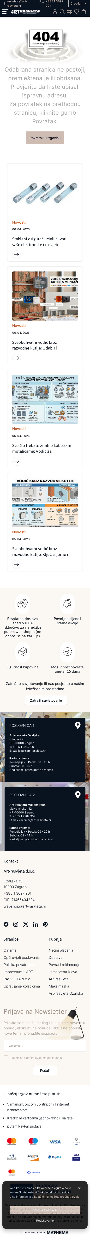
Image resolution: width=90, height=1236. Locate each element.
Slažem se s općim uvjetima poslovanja (36, 1058)
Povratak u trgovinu (45, 138)
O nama (10, 950)
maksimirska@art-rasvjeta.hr (31, 820)
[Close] (45, 1210)
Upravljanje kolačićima (22, 986)
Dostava (55, 957)
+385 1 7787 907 (24, 816)
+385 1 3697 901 (24, 747)
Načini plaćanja (61, 950)
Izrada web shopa (33, 1232)
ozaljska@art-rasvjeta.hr (29, 750)
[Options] (45, 1220)
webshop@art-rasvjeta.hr (25, 906)
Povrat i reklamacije (64, 964)
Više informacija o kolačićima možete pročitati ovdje (44, 1196)
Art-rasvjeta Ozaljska (66, 993)
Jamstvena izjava (63, 972)
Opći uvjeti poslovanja (22, 957)
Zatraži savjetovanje (46, 700)
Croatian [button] (77, 3)
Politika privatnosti (18, 964)
